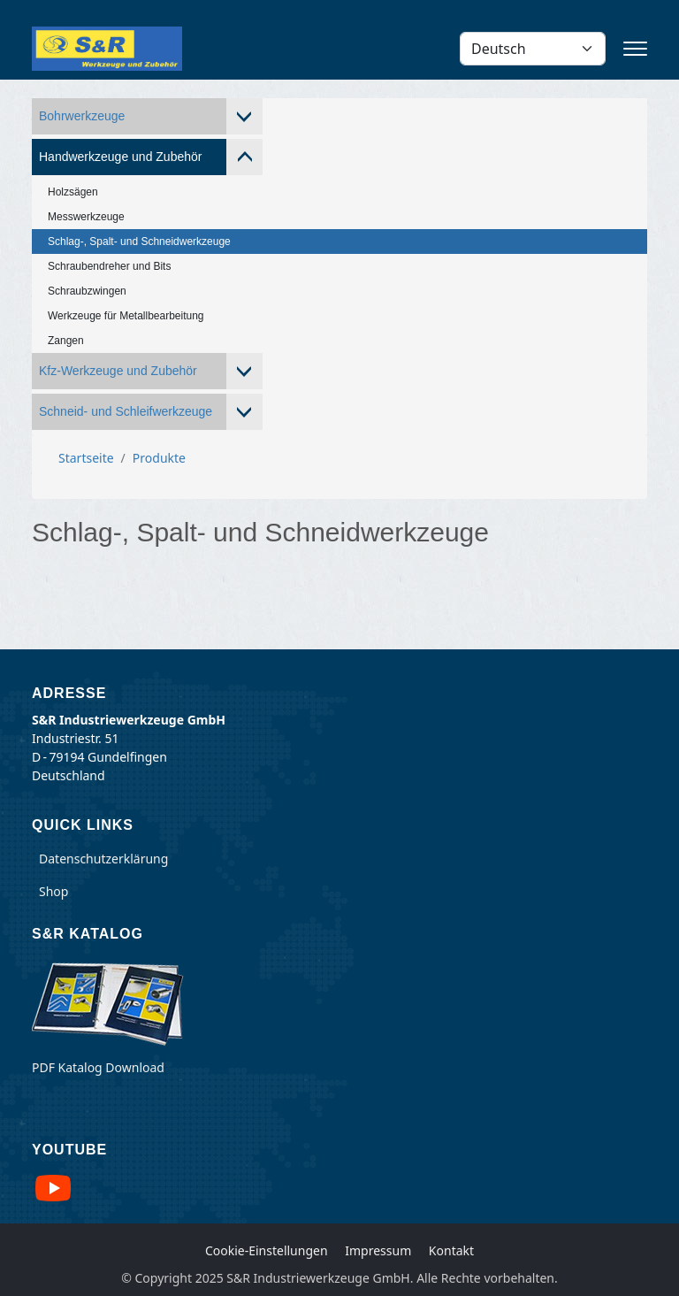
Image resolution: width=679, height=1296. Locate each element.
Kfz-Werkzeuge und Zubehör (118, 371)
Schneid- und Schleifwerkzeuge (125, 411)
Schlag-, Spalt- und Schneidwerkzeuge (139, 241)
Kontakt (451, 1250)
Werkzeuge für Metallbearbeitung (126, 316)
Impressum (378, 1250)
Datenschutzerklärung (103, 858)
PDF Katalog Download (98, 1067)
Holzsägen (73, 192)
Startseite (86, 457)
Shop (53, 891)
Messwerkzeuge (86, 217)
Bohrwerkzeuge (82, 116)
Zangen (66, 340)
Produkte (159, 457)
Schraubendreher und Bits (109, 266)
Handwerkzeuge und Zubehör (120, 157)
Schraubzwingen (87, 291)
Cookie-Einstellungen (266, 1250)
